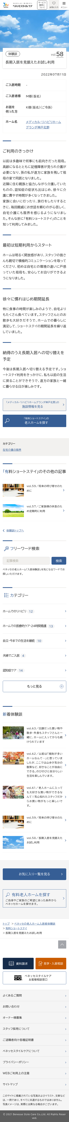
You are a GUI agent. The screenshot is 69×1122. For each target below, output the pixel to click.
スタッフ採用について (16, 1028)
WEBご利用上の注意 (16, 1073)
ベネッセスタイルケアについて (21, 1051)
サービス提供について (42, 5)
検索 (59, 560)
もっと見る (45, 686)
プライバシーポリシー (16, 1062)
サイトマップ (10, 1084)
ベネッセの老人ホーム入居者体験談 (34, 923)
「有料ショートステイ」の (36, 420)
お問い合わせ (11, 1006)
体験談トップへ (15, 530)
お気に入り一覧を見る (34, 874)
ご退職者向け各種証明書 (18, 1040)
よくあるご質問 (12, 995)
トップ (6, 923)
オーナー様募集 (12, 1017)
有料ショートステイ (16, 928)
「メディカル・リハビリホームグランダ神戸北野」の (32, 404)
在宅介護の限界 (12, 450)
